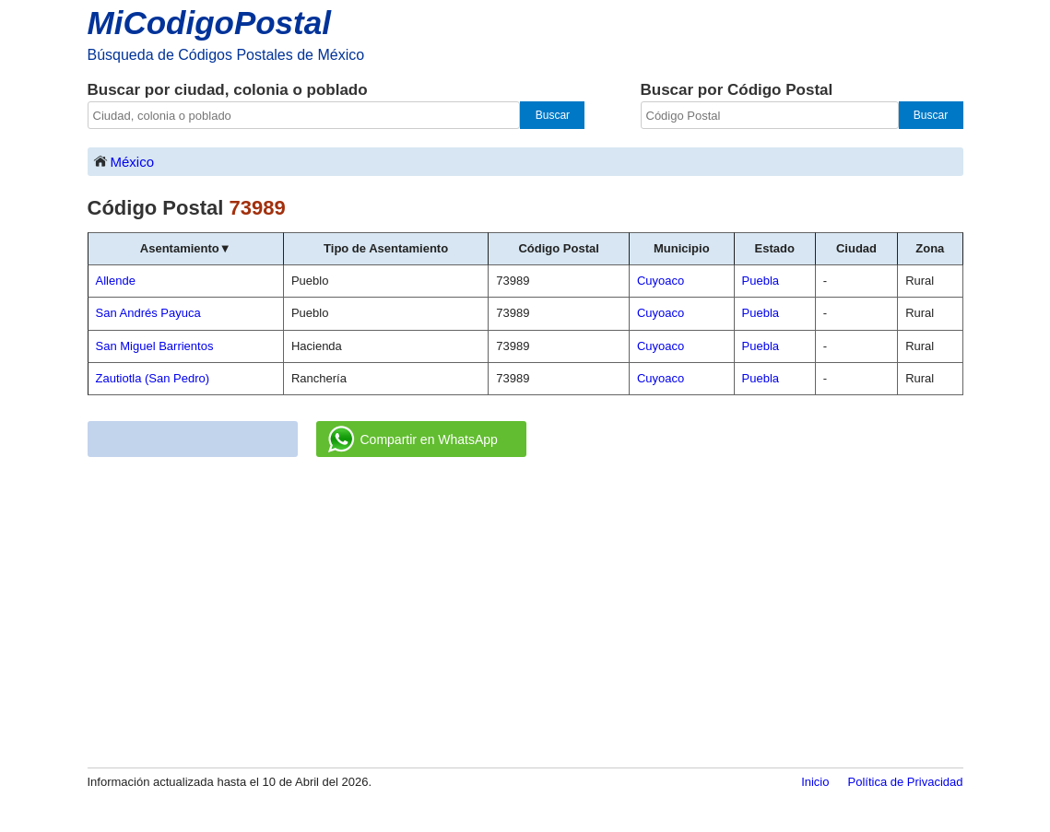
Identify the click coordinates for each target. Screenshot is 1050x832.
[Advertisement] (525, 614)
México (123, 161)
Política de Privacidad (904, 782)
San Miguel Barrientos (155, 346)
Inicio (815, 782)
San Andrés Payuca (148, 313)
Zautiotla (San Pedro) (153, 378)
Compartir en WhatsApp (413, 439)
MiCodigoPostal (209, 23)
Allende (116, 280)
